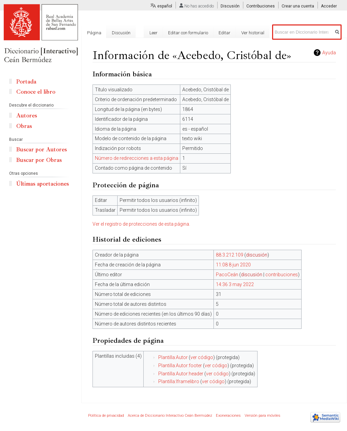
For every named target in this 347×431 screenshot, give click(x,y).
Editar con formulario (188, 32)
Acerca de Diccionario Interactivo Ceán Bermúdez (170, 415)
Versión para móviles (262, 415)
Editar (224, 32)
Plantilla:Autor (173, 357)
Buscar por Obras (39, 160)
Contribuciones (260, 6)
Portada (26, 82)
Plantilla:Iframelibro (178, 381)
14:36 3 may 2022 (235, 284)
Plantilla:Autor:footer (180, 365)
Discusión (230, 6)
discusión (256, 255)
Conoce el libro (35, 92)
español (164, 6)
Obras (24, 126)
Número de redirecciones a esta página (136, 158)
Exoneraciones (228, 415)
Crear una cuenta (298, 6)
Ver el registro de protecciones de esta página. (141, 224)
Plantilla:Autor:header (180, 373)
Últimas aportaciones (42, 184)
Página (94, 32)
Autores (26, 115)
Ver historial (252, 32)
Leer (153, 32)
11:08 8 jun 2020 (233, 264)
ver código (201, 357)
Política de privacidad (106, 415)
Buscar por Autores (41, 149)
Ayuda (329, 52)
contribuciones (281, 274)
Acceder (329, 6)
